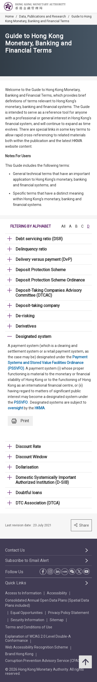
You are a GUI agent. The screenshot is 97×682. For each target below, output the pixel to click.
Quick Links (15, 582)
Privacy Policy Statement (68, 613)
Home (9, 16)
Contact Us (15, 550)
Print (20, 421)
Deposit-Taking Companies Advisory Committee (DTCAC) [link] (49, 293)
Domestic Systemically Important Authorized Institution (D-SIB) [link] (46, 480)
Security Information (27, 620)
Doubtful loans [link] (29, 492)
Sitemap (57, 620)
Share (81, 525)
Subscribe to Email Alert (27, 560)
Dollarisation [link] (27, 467)
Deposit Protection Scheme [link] (41, 269)
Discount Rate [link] (28, 446)
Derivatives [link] (26, 326)
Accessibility (57, 593)
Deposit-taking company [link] (38, 305)
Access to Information (23, 593)
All (63, 226)
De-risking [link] (25, 315)
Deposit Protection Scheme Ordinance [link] (50, 280)
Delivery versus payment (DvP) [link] (44, 259)
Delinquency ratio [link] (31, 249)
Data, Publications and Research (42, 16)
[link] (80, 7)
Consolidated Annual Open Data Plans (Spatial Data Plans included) (47, 603)
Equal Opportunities (27, 613)
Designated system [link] (33, 336)
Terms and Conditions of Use (28, 627)
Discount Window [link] (31, 456)
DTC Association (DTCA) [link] (38, 503)
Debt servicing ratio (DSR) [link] (39, 238)
